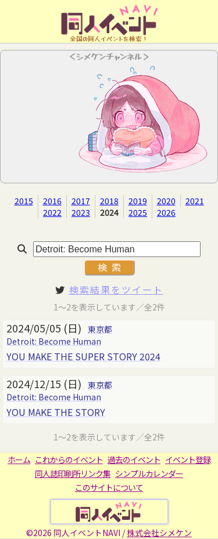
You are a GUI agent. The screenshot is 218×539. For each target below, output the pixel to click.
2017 (81, 201)
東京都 (100, 329)
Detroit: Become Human (53, 341)
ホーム (19, 459)
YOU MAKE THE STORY (55, 412)
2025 (137, 212)
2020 (166, 201)
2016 (52, 201)
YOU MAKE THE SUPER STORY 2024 (83, 356)
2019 (137, 201)
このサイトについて (109, 487)
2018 (109, 201)
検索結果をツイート (116, 289)
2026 (166, 212)
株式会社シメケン (159, 532)
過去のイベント (134, 459)
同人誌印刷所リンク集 (72, 473)
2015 (24, 201)
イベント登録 (187, 459)
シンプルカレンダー (149, 473)
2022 (52, 212)
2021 (194, 201)
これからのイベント (69, 459)
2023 (81, 212)
